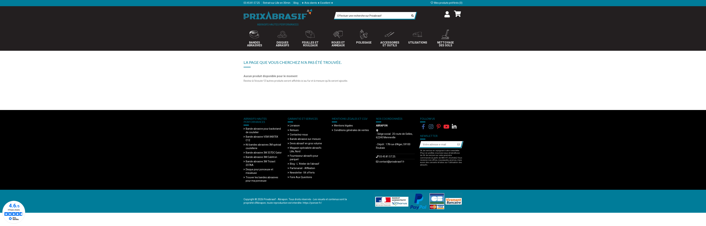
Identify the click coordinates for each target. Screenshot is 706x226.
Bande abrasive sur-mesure (305, 139)
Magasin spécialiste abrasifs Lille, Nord (305, 149)
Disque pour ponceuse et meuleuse (259, 171)
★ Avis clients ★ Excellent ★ (317, 2)
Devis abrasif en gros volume (306, 143)
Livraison (295, 125)
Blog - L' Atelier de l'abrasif (304, 163)
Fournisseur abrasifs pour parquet (304, 157)
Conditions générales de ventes (351, 130)
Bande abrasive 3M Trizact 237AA (260, 163)
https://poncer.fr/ (312, 202)
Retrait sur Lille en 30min (277, 2)
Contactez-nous (299, 134)
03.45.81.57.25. (387, 156)
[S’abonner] (458, 144)
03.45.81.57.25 (252, 2)
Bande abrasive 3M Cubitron (261, 157)
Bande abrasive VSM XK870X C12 (262, 138)
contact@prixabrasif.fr (391, 161)
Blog (296, 2)
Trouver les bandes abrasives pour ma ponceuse (262, 179)
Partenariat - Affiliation (302, 168)
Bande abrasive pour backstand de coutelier (263, 130)
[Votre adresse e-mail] (437, 144)
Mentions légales (343, 125)
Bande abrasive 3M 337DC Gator (264, 152)
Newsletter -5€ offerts (302, 172)
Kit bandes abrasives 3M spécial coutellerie (263, 146)
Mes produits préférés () (446, 2)
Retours (294, 130)
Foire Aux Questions (301, 177)
